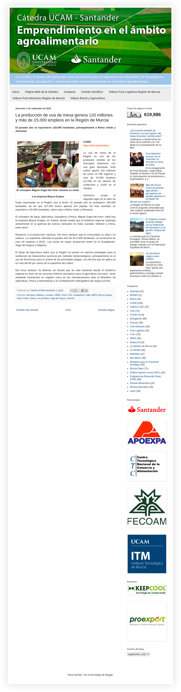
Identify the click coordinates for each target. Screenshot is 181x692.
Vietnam (70, 298)
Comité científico (92, 91)
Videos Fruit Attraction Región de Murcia (39, 98)
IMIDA (133, 338)
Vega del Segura (58, 298)
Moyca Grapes (105, 295)
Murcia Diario (137, 368)
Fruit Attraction (137, 326)
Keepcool (135, 342)
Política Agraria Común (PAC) (145, 372)
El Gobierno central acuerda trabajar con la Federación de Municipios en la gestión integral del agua (156, 226)
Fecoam (134, 322)
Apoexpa (134, 291)
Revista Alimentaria (140, 383)
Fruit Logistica (137, 330)
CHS (70, 295)
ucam (133, 391)
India (88, 295)
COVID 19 (135, 314)
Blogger (109, 675)
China (64, 295)
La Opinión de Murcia (141, 346)
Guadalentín (79, 295)
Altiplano (40, 295)
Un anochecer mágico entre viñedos (153, 256)
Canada (49, 295)
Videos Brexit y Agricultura (87, 98)
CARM (57, 295)
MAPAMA (135, 354)
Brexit (133, 299)
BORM (133, 295)
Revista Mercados (139, 387)
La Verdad (135, 350)
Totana (32, 298)
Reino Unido (22, 298)
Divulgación (136, 318)
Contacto (69, 91)
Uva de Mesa (43, 298)
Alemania (31, 295)
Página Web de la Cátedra (41, 91)
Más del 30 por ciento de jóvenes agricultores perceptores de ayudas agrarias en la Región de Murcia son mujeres (147, 193)
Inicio (15, 91)
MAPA (94, 295)
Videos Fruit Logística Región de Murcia (134, 91)
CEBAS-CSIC (137, 307)
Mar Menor (135, 358)
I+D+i (133, 334)
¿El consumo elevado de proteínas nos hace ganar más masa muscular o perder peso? (146, 133)
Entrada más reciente (27, 310)
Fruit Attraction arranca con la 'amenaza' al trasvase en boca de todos (154, 159)
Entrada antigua (106, 310)
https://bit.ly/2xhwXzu (96, 145)
